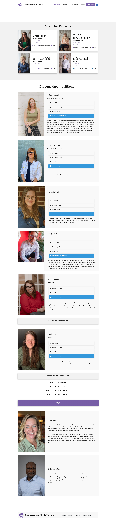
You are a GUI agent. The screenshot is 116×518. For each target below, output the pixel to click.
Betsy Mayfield (41, 45)
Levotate (68, 515)
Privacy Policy (71, 513)
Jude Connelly (81, 45)
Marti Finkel (39, 22)
